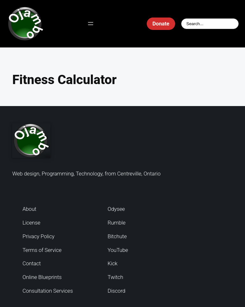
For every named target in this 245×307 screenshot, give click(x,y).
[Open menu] (90, 23)
